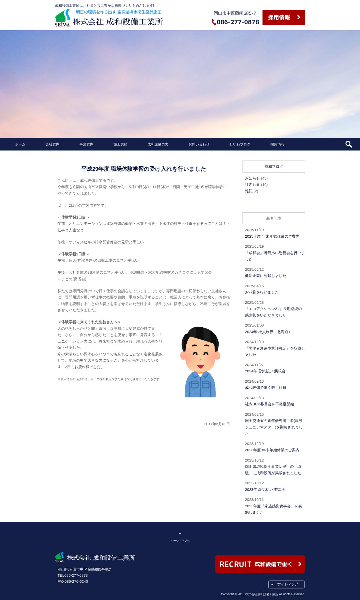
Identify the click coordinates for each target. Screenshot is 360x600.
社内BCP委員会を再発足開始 (269, 404)
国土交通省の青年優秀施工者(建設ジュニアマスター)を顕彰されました (273, 426)
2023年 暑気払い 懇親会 (265, 489)
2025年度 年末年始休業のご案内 (272, 236)
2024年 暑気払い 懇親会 (265, 371)
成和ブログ (273, 166)
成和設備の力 (158, 144)
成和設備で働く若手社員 (265, 387)
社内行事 (252, 184)
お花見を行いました (262, 292)
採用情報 (277, 144)
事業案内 (87, 144)
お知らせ (252, 178)
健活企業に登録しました (265, 275)
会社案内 (53, 144)
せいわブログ (240, 144)
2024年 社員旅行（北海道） (268, 332)
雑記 (248, 191)
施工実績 (121, 144)
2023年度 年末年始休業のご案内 (272, 450)
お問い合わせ (199, 144)
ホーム (20, 144)
